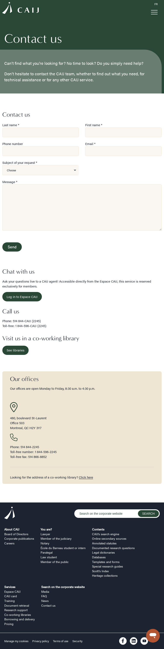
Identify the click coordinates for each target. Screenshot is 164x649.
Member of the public (55, 562)
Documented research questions (113, 548)
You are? (46, 529)
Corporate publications (19, 538)
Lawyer (45, 534)
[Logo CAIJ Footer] (9, 513)
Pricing (8, 624)
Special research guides (107, 566)
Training (9, 601)
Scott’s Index (100, 571)
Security (77, 641)
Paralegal (47, 552)
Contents (98, 529)
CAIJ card (10, 596)
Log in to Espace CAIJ (22, 296)
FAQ (44, 596)
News (45, 601)
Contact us (48, 605)
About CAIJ (11, 529)
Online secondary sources (109, 538)
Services (9, 587)
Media (45, 591)
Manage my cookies (16, 641)
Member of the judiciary (56, 538)
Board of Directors (16, 534)
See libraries (15, 350)
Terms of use (60, 641)
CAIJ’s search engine (105, 534)
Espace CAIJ (12, 591)
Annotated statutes (104, 543)
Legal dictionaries (103, 552)
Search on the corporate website (63, 587)
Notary (45, 543)
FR (156, 4)
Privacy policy (40, 641)
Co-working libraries (17, 614)
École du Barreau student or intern (63, 548)
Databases (99, 557)
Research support (16, 610)
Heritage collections (105, 575)
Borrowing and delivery (19, 619)
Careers (9, 543)
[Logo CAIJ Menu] (20, 8)
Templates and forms (106, 562)
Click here (86, 477)
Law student (49, 557)
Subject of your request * (19, 162)
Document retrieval (16, 605)
